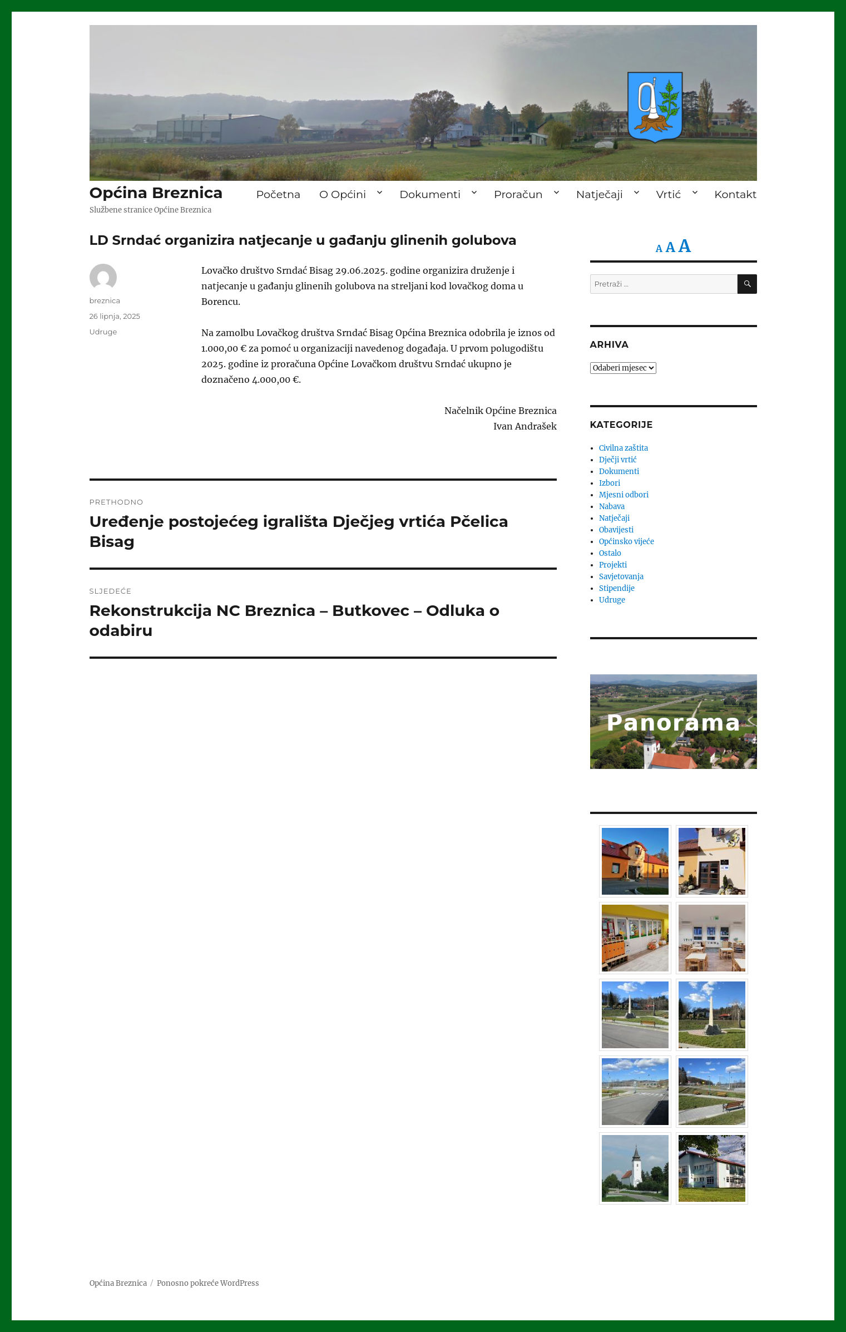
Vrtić (668, 194)
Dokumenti (430, 194)
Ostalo (610, 553)
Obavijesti (616, 530)
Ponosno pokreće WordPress (208, 1283)
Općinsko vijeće (626, 541)
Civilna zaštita (623, 448)
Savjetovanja (621, 576)
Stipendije (617, 588)
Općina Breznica (156, 192)
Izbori (609, 483)
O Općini (342, 194)
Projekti (613, 565)
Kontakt (735, 194)
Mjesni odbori (624, 495)
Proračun (518, 194)
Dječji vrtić (618, 460)
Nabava (612, 506)
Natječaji (599, 194)
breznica (105, 300)
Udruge (103, 331)
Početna (278, 194)
